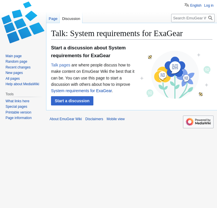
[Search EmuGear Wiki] (193, 18)
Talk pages (60, 65)
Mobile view (116, 119)
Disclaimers (94, 119)
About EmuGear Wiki (66, 119)
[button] (72, 100)
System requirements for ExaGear (81, 90)
